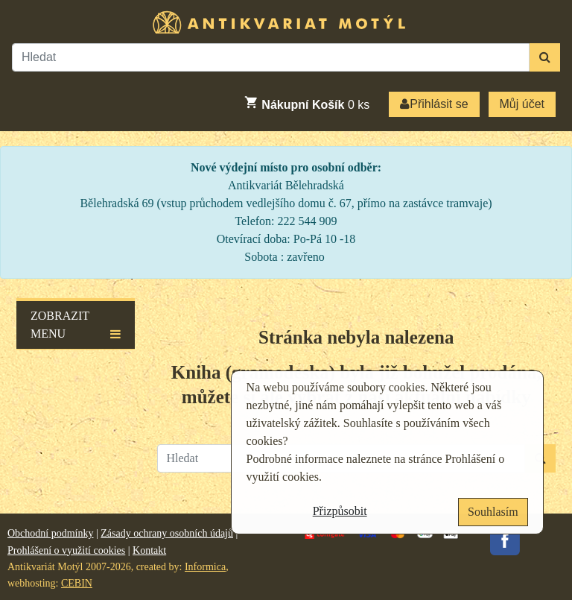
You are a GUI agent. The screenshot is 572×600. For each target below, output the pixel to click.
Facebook (505, 540)
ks (306, 103)
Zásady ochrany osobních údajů (167, 533)
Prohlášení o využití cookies (66, 550)
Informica (205, 566)
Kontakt (149, 550)
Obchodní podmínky (50, 533)
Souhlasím (493, 511)
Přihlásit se (434, 104)
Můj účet (522, 104)
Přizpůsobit (340, 511)
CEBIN (76, 583)
